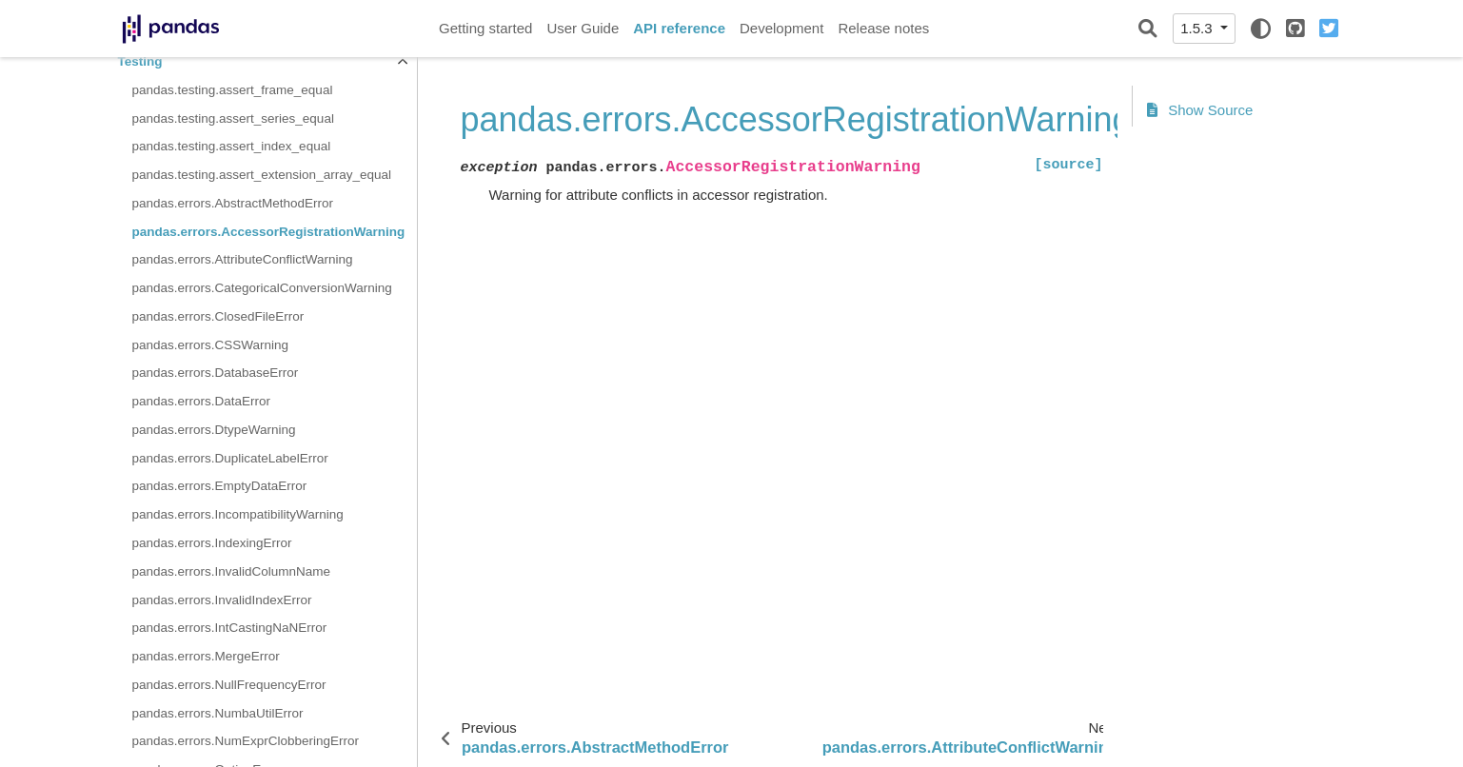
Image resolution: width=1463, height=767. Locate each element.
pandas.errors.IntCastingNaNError (229, 627)
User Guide (582, 28)
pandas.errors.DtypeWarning (214, 430)
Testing (140, 61)
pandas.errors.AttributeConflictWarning (242, 259)
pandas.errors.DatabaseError (215, 372)
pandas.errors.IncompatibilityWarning (238, 514)
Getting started (485, 28)
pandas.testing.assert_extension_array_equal (261, 174)
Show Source (1200, 110)
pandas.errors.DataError (201, 401)
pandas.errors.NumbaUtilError (218, 713)
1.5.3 (1198, 28)
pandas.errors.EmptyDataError (219, 486)
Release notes (883, 28)
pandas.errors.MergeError (206, 656)
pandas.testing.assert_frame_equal (232, 90)
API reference (679, 28)
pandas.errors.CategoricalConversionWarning (262, 288)
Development (781, 28)
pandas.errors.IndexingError (212, 543)
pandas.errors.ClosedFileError (218, 316)
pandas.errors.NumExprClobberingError (246, 741)
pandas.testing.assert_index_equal (231, 146)
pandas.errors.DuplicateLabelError (230, 458)
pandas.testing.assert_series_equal (233, 118)
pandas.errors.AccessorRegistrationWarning (268, 232)
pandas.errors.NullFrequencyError (229, 685)
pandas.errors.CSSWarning (210, 345)
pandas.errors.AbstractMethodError (233, 203)
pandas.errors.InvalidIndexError (222, 600)
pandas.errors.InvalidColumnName (231, 571)
